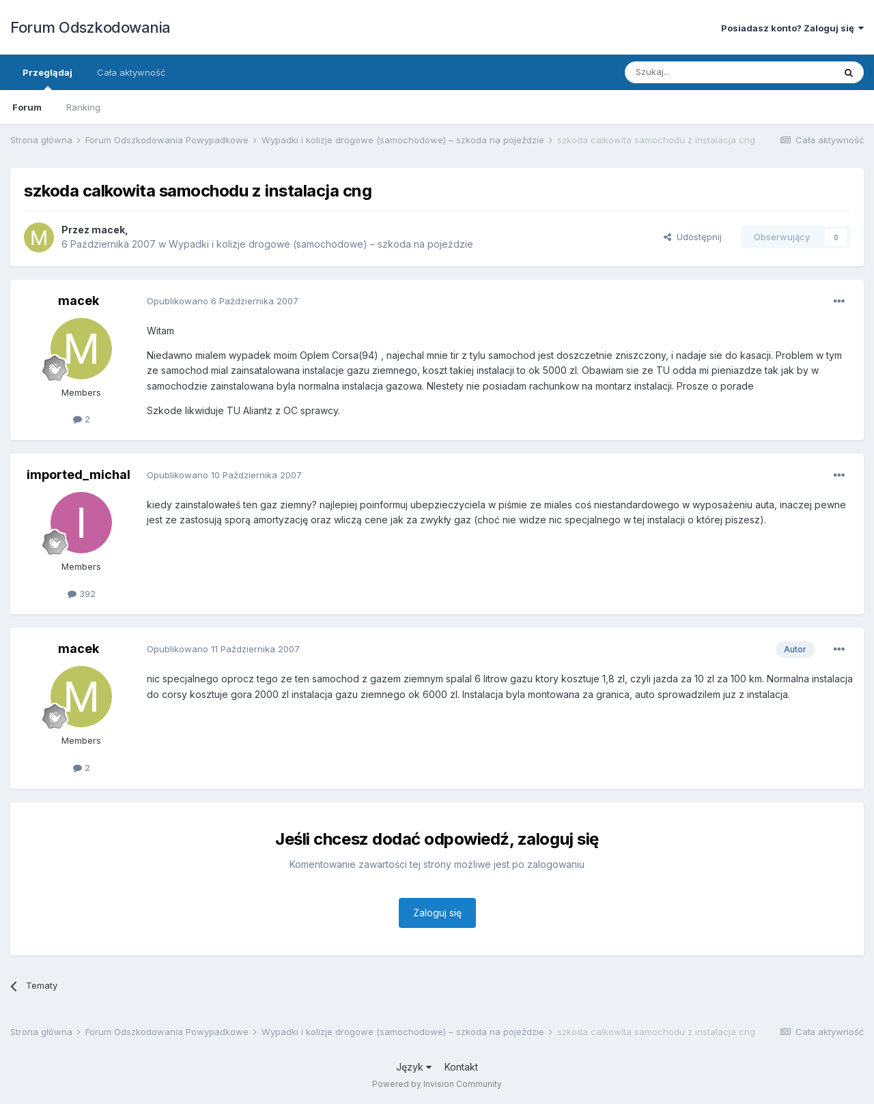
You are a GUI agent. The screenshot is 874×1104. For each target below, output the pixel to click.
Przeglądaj (47, 78)
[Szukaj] (695, 72)
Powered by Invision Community (437, 1084)
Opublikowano (222, 300)
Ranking (83, 107)
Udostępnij (693, 236)
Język (414, 1067)
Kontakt (461, 1067)
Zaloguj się (437, 912)
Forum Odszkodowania (90, 27)
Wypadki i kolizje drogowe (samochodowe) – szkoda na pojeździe (321, 244)
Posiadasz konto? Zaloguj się (792, 28)
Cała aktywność (131, 72)
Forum (27, 107)
